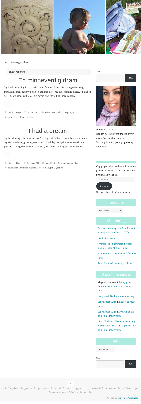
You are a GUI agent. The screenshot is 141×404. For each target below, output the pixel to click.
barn (10, 117)
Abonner (104, 186)
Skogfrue (102, 296)
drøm (22, 117)
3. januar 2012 (33, 163)
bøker (10, 168)
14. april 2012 (33, 112)
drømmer (24, 168)
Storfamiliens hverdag (68, 163)
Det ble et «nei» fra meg (122, 296)
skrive (60, 168)
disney (15, 117)
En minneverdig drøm (47, 80)
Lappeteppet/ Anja (107, 301)
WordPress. (133, 398)
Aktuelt (47, 112)
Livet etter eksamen (107, 238)
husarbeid (33, 168)
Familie (53, 163)
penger (53, 168)
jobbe (41, 168)
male (47, 168)
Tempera (121, 398)
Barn (54, 112)
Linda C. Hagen (15, 112)
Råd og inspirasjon (66, 112)
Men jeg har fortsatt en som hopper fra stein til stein (114, 286)
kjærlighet (30, 117)
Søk (98, 71)
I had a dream (48, 130)
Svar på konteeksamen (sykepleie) (114, 263)
